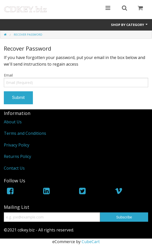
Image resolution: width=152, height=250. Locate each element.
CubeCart (91, 241)
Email (8, 75)
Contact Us (14, 168)
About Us (13, 122)
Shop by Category (129, 24)
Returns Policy (17, 156)
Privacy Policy (16, 145)
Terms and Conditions (25, 133)
